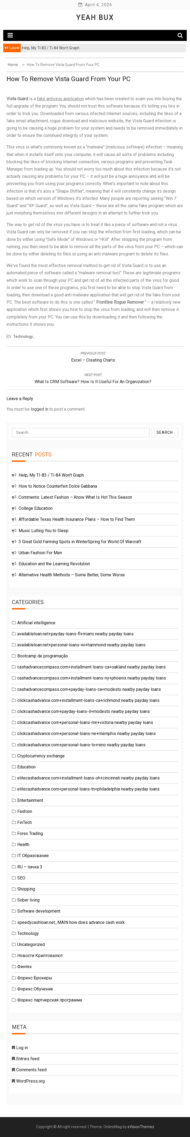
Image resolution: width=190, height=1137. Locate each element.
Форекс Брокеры (34, 977)
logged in (39, 409)
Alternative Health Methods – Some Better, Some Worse (72, 574)
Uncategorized (31, 944)
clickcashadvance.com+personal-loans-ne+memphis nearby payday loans (86, 733)
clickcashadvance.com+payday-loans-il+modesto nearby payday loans (83, 711)
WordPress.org (30, 1081)
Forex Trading (30, 833)
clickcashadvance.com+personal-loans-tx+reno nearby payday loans (81, 744)
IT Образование (33, 855)
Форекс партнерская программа (49, 1000)
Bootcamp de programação (42, 655)
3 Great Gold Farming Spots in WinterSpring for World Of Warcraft (80, 541)
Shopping (26, 889)
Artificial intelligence (36, 622)
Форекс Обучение (35, 989)
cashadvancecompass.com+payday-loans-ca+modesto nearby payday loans (89, 689)
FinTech (24, 822)
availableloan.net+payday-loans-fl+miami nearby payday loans (75, 633)
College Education (36, 508)
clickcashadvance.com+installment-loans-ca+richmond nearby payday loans (88, 700)
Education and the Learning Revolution (54, 563)
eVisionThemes (140, 1127)
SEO (21, 878)
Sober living (28, 900)
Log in (22, 1047)
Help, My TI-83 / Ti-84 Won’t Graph (51, 475)
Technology (23, 336)
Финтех (24, 966)
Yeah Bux (95, 18)
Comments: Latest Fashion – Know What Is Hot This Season (75, 497)
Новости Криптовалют (40, 955)
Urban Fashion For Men (40, 552)
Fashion (24, 811)
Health (23, 844)
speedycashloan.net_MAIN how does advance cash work (71, 922)
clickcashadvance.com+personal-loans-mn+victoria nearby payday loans (85, 722)
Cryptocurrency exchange (41, 755)
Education (26, 766)
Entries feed (27, 1058)
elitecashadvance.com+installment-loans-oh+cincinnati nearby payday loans (88, 778)
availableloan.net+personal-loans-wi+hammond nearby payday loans (81, 644)
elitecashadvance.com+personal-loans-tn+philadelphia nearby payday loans (88, 789)
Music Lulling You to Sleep (43, 530)
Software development (38, 911)
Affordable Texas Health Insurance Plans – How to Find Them (77, 519)
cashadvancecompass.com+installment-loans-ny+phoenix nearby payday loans (91, 678)
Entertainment (30, 800)
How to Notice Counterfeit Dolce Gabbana (58, 486)
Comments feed (31, 1069)
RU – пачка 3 (29, 866)
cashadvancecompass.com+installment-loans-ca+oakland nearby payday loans (91, 667)
